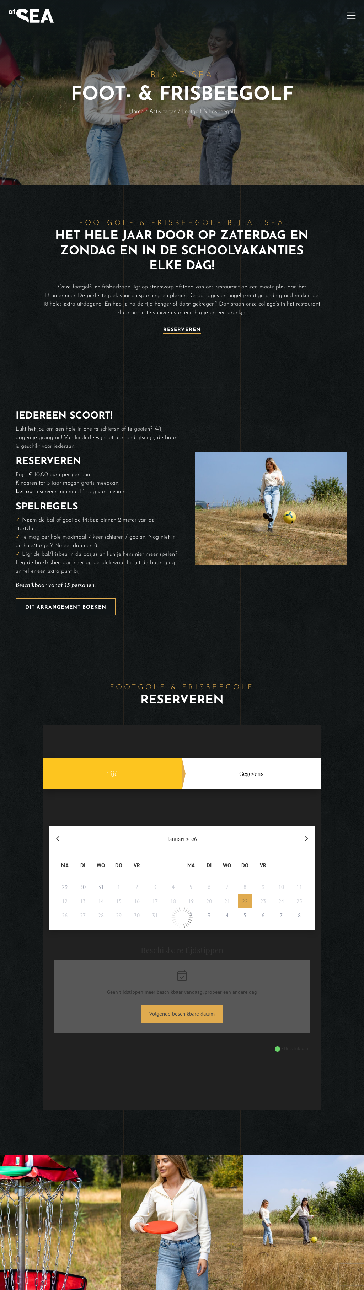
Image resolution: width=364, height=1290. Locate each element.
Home (136, 111)
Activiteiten (162, 111)
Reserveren (182, 330)
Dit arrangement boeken (65, 607)
